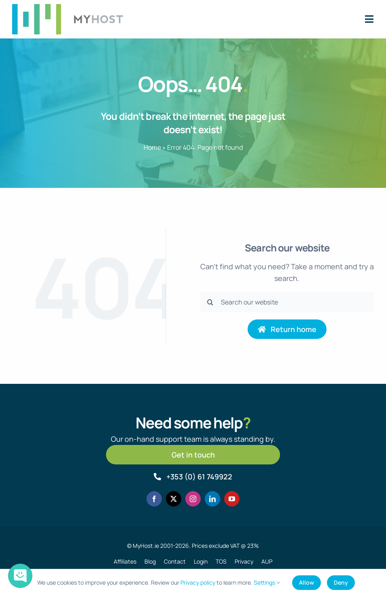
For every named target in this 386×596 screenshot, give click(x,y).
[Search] (210, 302)
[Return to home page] (287, 329)
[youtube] (232, 499)
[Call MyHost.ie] (193, 476)
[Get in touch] (193, 454)
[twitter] (173, 499)
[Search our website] (287, 302)
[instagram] (193, 499)
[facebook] (154, 499)
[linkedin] (212, 499)
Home (152, 147)
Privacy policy (197, 582)
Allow (306, 582)
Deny (341, 582)
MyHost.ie (146, 545)
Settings (267, 582)
